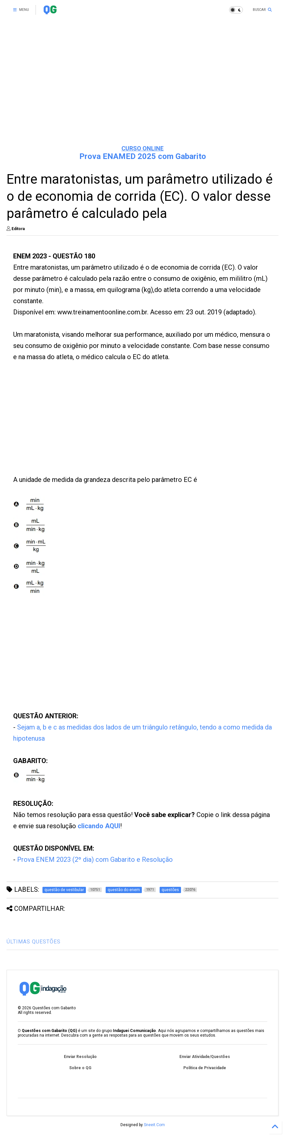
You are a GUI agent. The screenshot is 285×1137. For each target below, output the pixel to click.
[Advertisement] (142, 89)
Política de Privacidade (204, 1068)
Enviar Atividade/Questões (204, 1056)
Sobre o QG (80, 1068)
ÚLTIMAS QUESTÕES (34, 942)
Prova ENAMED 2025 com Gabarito (142, 156)
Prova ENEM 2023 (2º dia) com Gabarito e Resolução (95, 859)
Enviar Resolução (80, 1056)
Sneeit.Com (154, 1125)
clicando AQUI (99, 826)
